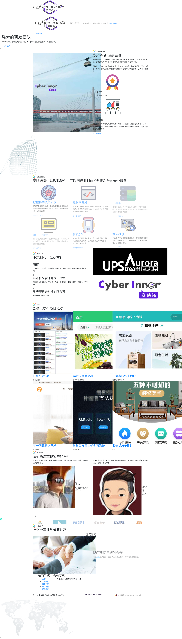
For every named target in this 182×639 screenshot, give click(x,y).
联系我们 (113, 23)
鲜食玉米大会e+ (83, 376)
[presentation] (1, 48)
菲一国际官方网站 (44, 445)
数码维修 (118, 236)
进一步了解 (78, 249)
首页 (71, 23)
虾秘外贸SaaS (42, 376)
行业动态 (105, 23)
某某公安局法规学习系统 (89, 445)
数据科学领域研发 (44, 204)
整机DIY (78, 236)
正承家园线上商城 (124, 376)
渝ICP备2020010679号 (93, 594)
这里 (98, 557)
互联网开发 (80, 204)
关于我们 (77, 23)
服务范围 (87, 23)
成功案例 (96, 23)
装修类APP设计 (123, 445)
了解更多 (97, 133)
